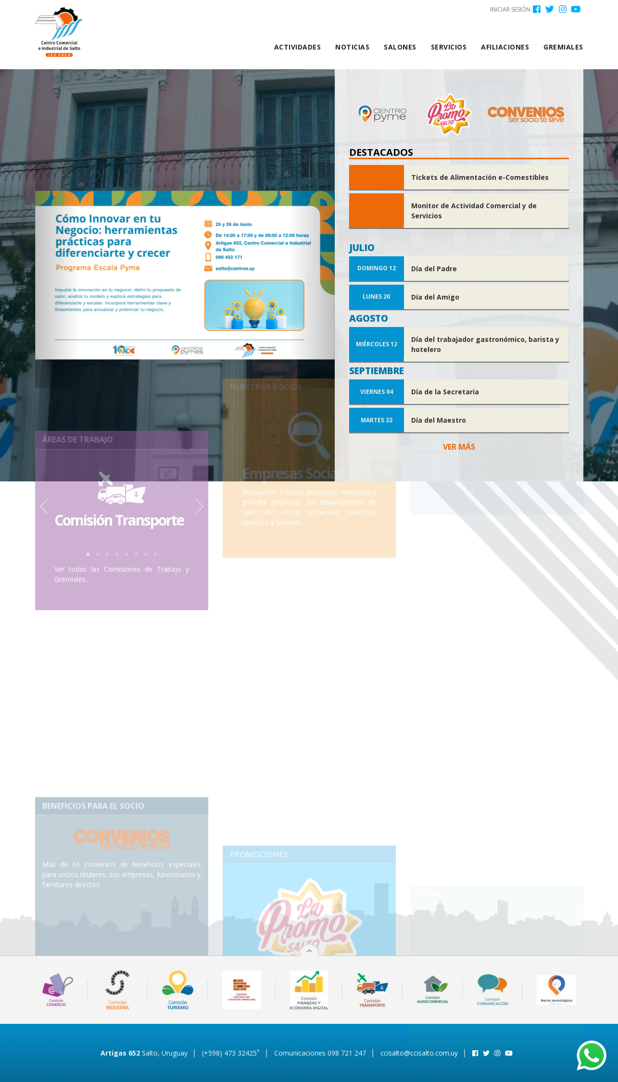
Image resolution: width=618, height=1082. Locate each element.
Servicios (449, 46)
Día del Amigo (435, 297)
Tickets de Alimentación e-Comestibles (480, 177)
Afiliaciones (505, 46)
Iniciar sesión (510, 9)
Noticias (352, 46)
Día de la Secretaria (445, 391)
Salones (400, 46)
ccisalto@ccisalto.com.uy (419, 1052)
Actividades (297, 46)
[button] (57, 275)
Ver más (459, 446)
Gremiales (563, 46)
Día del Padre (434, 268)
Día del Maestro (438, 420)
